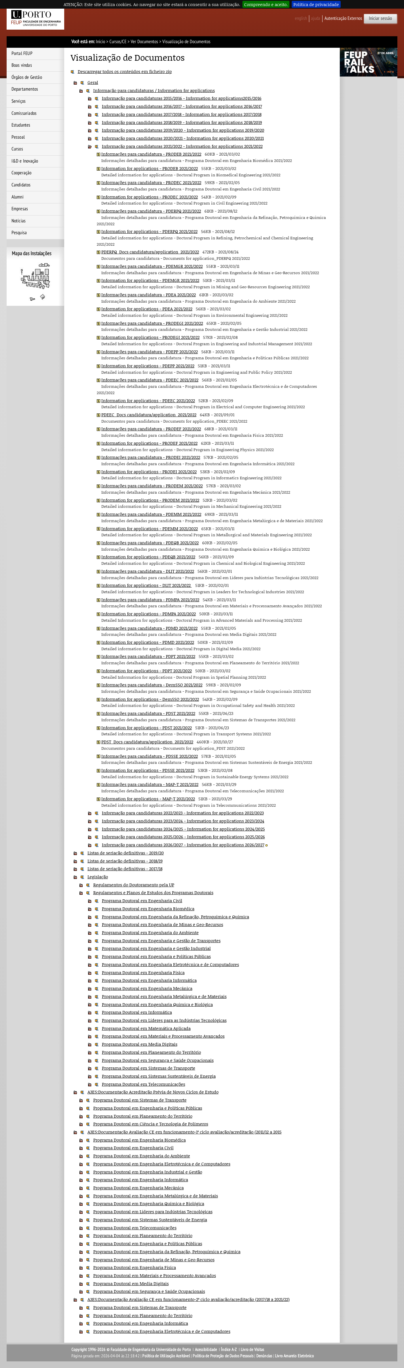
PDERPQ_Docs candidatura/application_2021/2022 (150, 252)
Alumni (18, 197)
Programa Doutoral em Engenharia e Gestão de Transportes (161, 940)
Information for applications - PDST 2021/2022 (146, 727)
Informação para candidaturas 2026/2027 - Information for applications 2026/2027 (183, 845)
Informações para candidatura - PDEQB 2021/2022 (150, 542)
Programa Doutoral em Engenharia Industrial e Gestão (147, 1172)
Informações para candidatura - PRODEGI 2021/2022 (152, 323)
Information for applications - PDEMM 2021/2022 (149, 528)
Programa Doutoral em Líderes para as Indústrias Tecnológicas (164, 1020)
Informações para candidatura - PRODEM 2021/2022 (152, 486)
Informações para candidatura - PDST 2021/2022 (148, 713)
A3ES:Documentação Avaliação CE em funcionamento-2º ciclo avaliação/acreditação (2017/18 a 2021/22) (189, 1299)
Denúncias (264, 1356)
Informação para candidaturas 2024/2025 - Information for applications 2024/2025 (183, 829)
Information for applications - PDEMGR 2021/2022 (150, 280)
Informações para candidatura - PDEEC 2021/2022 (149, 380)
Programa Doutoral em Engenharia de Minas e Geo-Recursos (162, 924)
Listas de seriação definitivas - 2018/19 (125, 861)
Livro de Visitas (252, 1349)
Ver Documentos (144, 42)
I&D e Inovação (25, 161)
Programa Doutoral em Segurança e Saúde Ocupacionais (158, 1060)
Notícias (19, 221)
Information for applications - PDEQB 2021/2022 (148, 557)
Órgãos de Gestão (27, 77)
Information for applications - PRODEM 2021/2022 (150, 500)
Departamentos (25, 89)
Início (100, 42)
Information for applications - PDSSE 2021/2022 (147, 770)
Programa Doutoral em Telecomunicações (143, 1084)
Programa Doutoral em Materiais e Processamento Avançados (163, 1036)
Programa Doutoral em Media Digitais (139, 1044)
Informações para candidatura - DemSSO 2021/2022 (151, 685)
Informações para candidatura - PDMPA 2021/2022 (150, 599)
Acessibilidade (206, 1349)
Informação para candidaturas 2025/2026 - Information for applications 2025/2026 (183, 837)
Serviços (19, 101)
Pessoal (18, 137)
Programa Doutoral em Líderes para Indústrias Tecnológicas (153, 1211)
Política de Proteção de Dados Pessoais (223, 1356)
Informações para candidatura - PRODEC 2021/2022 (151, 182)
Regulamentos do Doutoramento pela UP (133, 885)
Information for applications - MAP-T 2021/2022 (148, 799)
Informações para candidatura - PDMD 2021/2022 (149, 628)
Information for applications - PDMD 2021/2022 (147, 642)
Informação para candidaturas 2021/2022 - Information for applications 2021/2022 (182, 146)
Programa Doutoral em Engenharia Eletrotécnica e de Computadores (170, 964)
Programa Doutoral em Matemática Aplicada (146, 1028)
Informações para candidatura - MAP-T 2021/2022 (149, 784)
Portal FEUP (22, 53)
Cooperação (22, 173)
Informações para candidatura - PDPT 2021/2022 (148, 656)
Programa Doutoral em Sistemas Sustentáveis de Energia (159, 1076)
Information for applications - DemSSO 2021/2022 (150, 699)
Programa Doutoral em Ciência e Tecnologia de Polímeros (150, 1124)
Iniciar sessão (380, 18)
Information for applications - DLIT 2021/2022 (146, 585)
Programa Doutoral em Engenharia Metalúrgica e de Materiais (164, 996)
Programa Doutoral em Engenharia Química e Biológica (157, 1004)
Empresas (20, 209)
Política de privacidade (316, 4)
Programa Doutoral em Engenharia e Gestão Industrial (156, 948)
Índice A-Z (229, 1349)
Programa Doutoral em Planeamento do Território (151, 1052)
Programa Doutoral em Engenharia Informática (149, 980)
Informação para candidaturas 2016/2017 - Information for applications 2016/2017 (182, 106)
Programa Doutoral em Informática (137, 1012)
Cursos (17, 149)
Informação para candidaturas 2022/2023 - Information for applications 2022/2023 (183, 813)
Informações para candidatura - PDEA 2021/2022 (148, 294)
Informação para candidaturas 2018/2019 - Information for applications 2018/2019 (182, 122)
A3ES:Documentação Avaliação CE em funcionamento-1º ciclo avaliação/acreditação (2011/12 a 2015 (185, 1132)
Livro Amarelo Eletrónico (294, 1356)
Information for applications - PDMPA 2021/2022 (148, 614)
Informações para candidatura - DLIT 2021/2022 (147, 571)
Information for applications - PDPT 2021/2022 (146, 670)
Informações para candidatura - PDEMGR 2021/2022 (152, 266)
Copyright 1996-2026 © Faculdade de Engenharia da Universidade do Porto (131, 1349)
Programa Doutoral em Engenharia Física (143, 972)
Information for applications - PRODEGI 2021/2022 (150, 337)
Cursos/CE (117, 42)
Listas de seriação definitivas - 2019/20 (126, 853)
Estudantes (21, 125)
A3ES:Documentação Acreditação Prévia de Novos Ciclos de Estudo (153, 1092)
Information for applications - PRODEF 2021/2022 (149, 443)
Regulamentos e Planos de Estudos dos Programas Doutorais (153, 892)
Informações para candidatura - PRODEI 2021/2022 (150, 457)
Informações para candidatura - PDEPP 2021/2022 (149, 351)
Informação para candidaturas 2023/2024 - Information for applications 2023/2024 (183, 821)
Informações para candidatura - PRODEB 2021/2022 (151, 154)
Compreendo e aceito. (266, 4)
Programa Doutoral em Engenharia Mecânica (147, 988)
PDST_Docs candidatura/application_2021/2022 (147, 742)
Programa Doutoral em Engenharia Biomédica (148, 908)
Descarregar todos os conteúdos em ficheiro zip (125, 71)
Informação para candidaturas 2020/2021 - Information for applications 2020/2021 (183, 138)
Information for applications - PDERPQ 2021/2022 (149, 231)
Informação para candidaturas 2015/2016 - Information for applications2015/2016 (181, 98)
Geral (93, 82)
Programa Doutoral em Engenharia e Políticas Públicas (156, 956)
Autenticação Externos (343, 18)
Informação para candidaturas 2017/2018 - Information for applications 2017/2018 (181, 114)
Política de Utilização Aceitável (166, 1356)
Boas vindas (22, 65)
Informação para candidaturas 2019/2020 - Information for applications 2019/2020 (183, 130)
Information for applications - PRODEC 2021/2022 (149, 197)
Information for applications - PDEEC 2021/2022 (148, 400)
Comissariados (24, 113)
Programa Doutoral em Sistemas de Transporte (148, 1068)
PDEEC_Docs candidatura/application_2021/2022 (148, 414)
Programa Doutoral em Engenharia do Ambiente (150, 932)
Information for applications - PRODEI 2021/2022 (149, 471)
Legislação (98, 876)
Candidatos (21, 185)
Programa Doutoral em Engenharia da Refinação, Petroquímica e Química (175, 916)
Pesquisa (19, 233)
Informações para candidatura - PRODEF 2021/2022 (151, 429)
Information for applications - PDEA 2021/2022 (146, 309)
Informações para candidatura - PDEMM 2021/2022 (151, 514)
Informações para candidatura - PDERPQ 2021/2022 (151, 211)
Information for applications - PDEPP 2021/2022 (147, 366)
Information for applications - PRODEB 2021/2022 (149, 168)
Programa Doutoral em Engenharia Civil (142, 900)
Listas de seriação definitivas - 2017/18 (125, 868)
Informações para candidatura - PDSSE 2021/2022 (149, 756)
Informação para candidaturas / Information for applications (154, 90)
